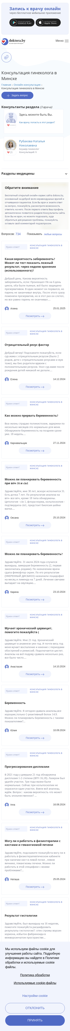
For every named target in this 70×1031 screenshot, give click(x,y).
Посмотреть (35, 316)
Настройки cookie (35, 996)
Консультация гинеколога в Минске (46, 246)
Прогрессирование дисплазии (27, 766)
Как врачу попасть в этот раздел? (37, 122)
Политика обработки (35, 975)
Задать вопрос (17, 95)
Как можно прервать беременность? (31, 415)
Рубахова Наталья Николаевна (32, 143)
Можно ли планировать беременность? (34, 554)
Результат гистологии (21, 915)
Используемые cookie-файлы (35, 983)
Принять (35, 1020)
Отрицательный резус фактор (27, 344)
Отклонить (34, 1008)
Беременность (15, 702)
